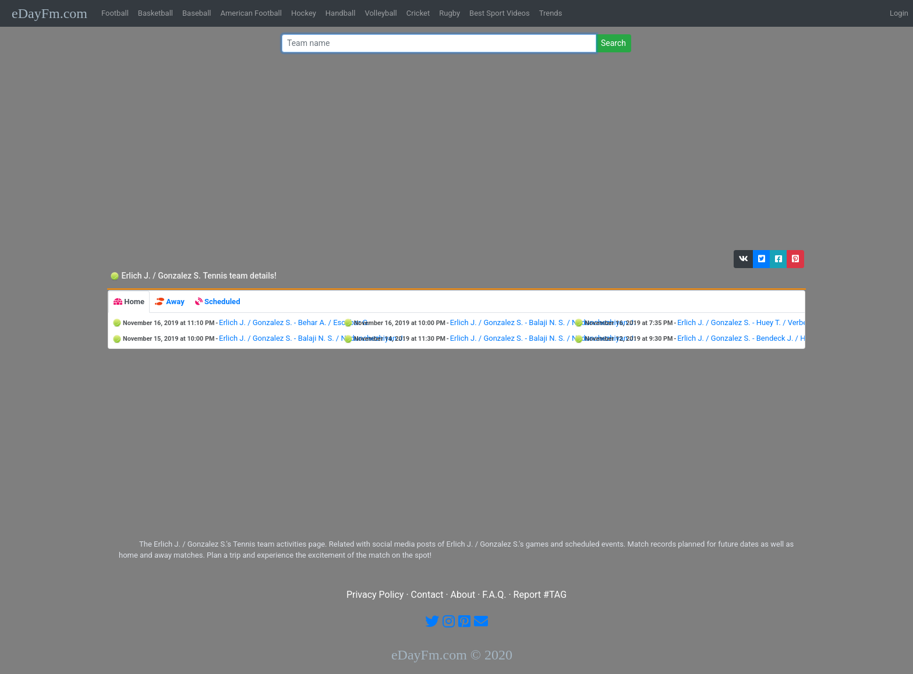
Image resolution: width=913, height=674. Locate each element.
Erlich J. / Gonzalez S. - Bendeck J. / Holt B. (750, 338)
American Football (250, 13)
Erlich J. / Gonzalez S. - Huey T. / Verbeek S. (750, 322)
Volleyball (381, 13)
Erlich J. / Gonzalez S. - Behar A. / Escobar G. (294, 322)
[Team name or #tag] (439, 43)
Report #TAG (540, 594)
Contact (427, 594)
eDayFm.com (49, 13)
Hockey (303, 13)
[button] (743, 259)
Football (115, 13)
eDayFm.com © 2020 (451, 654)
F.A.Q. (494, 594)
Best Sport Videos (499, 13)
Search (613, 43)
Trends (550, 13)
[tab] (129, 302)
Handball (340, 13)
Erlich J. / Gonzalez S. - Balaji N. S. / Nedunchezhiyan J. (543, 322)
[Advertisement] (453, 154)
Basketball (155, 13)
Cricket (418, 13)
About (463, 594)
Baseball (196, 13)
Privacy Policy (375, 594)
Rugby (449, 13)
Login (899, 13)
